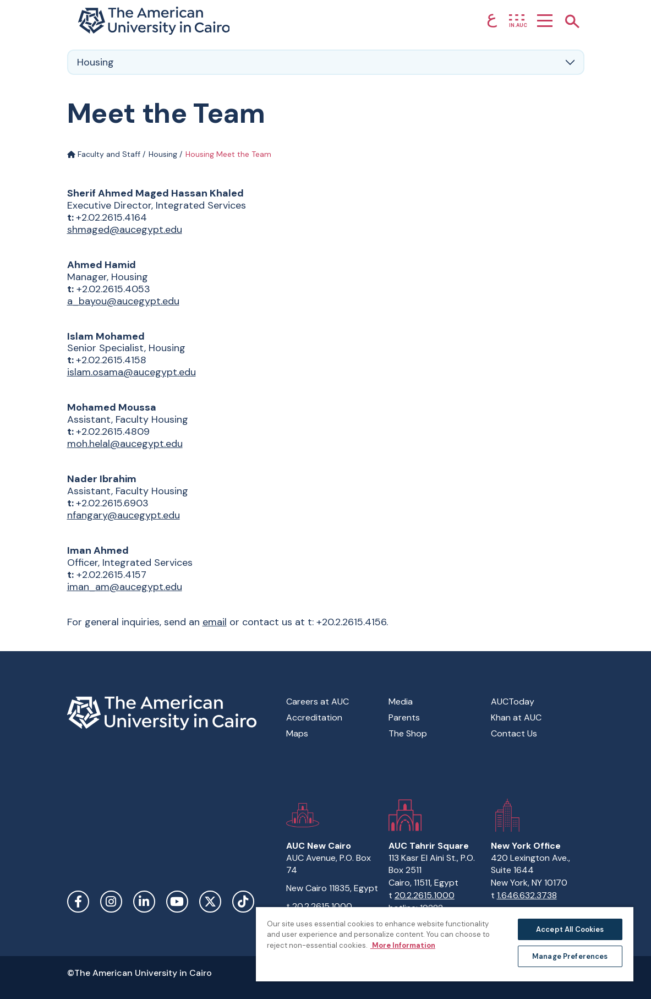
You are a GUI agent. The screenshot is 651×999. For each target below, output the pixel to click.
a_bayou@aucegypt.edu (123, 301)
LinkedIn (144, 902)
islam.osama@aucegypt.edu (131, 372)
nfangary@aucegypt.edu (123, 515)
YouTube (177, 902)
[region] (444, 943)
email (215, 622)
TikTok (243, 902)
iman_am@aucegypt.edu (124, 586)
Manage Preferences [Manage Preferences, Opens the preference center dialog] (570, 956)
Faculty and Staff (103, 154)
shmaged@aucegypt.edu (124, 229)
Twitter (210, 902)
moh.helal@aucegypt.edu (125, 443)
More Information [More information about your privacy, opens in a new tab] (402, 945)
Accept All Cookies (570, 929)
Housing (163, 154)
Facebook (78, 902)
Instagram (111, 902)
